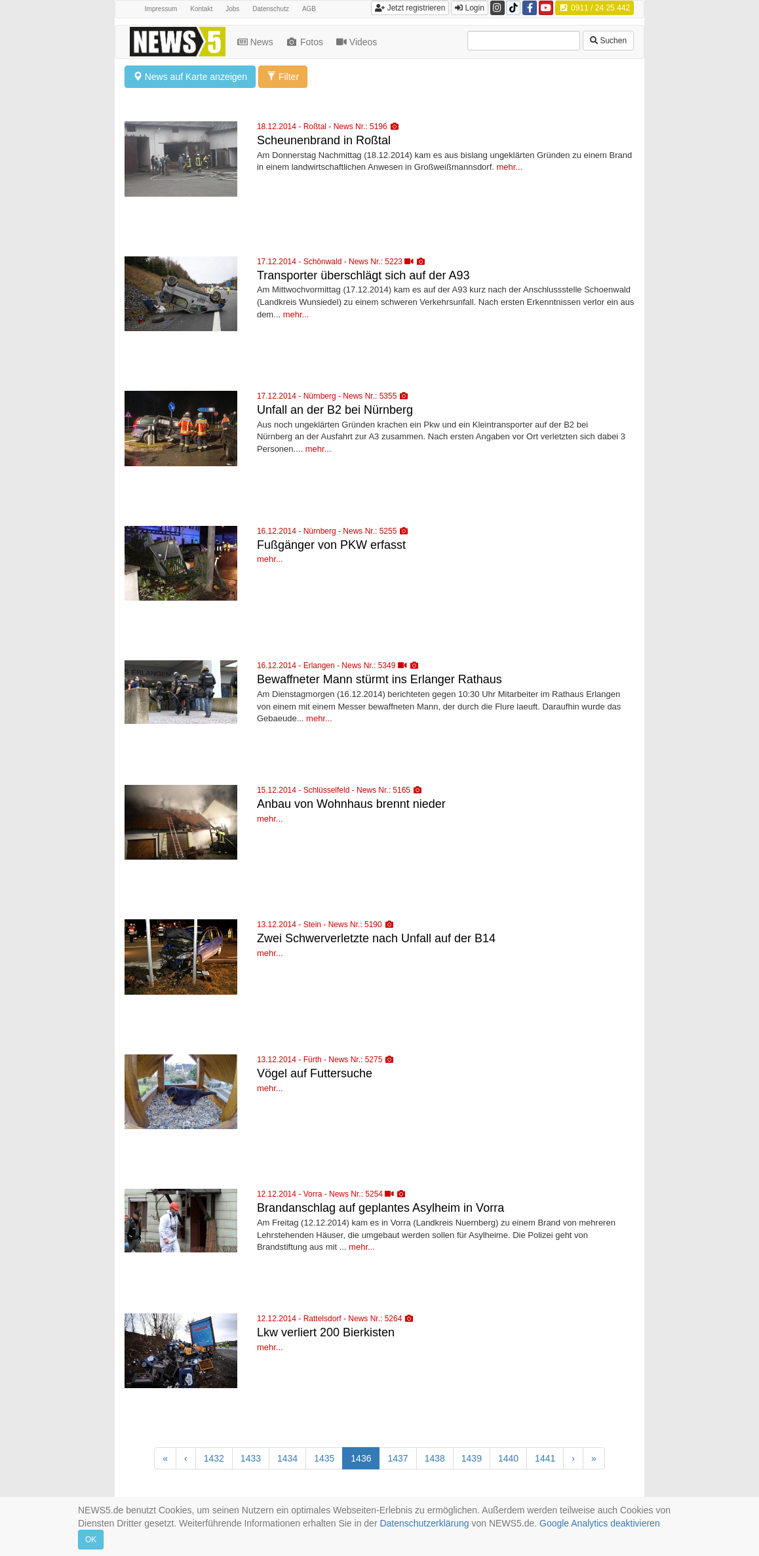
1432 (214, 1458)
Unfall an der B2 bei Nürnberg (335, 409)
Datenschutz (270, 8)
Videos (358, 42)
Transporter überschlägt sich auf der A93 (363, 275)
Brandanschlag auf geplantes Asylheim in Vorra (380, 1207)
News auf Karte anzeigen (190, 76)
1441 (545, 1458)
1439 (471, 1458)
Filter (283, 76)
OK (90, 1539)
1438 (435, 1458)
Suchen (608, 40)
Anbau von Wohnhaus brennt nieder (351, 803)
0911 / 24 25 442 (594, 7)
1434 (287, 1458)
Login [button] (469, 7)
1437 (397, 1458)
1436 (361, 1458)
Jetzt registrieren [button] (410, 7)
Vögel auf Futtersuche (314, 1073)
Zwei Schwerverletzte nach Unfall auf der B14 (376, 938)
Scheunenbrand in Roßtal (324, 140)
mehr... (510, 167)
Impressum (161, 8)
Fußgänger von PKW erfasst (331, 544)
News (256, 42)
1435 (324, 1458)
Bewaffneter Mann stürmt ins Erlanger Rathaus (379, 679)
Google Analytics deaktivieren (599, 1523)
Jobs (232, 8)
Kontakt (201, 8)
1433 (251, 1458)
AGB (309, 8)
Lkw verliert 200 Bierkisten (326, 1332)
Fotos (306, 42)
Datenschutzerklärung (424, 1523)
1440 (508, 1458)
